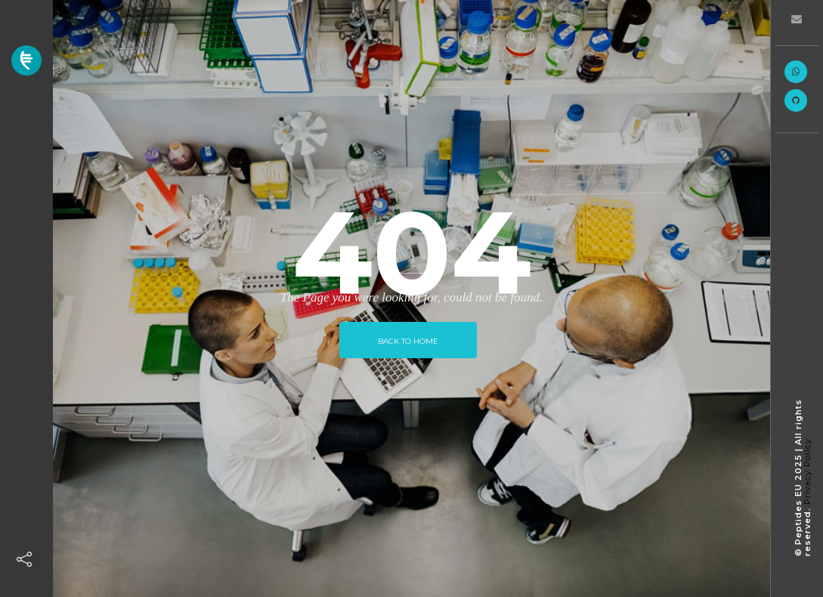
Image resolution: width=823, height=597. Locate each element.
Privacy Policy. (807, 470)
